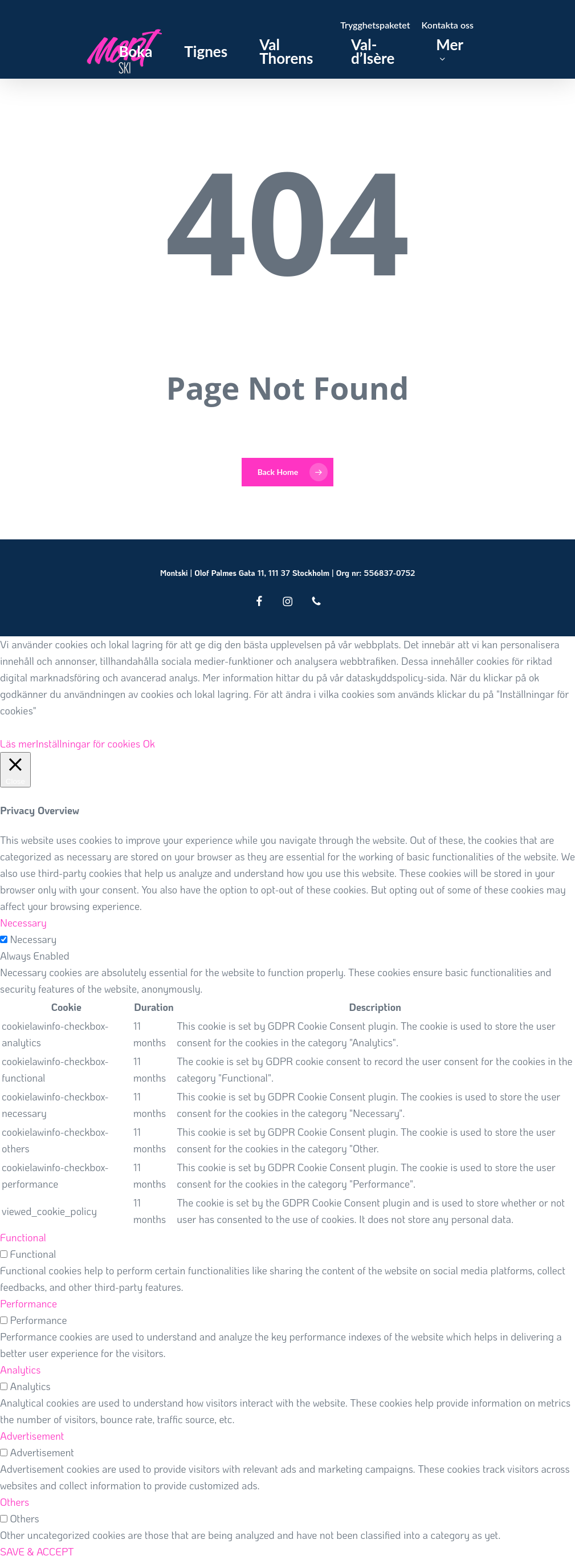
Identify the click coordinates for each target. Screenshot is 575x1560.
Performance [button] (28, 1303)
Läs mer (18, 743)
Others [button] (14, 1502)
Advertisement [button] (32, 1436)
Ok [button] (149, 743)
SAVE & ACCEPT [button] (37, 1551)
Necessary (33, 939)
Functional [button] (23, 1237)
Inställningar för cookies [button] (88, 743)
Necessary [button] (23, 922)
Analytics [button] (20, 1369)
